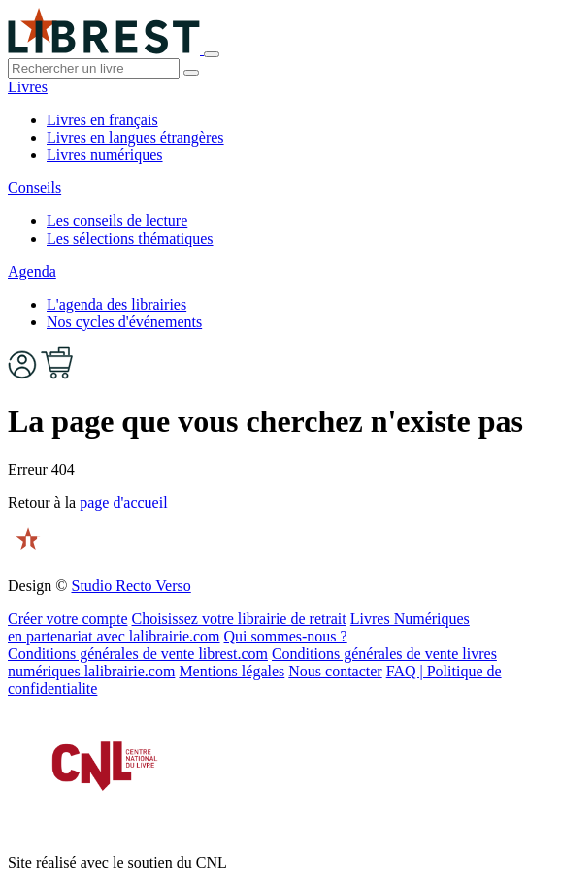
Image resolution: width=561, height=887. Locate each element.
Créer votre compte (68, 618)
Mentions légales (231, 671)
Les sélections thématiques (130, 238)
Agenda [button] (32, 271)
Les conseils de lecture (117, 221)
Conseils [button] (34, 188)
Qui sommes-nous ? (285, 636)
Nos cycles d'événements (124, 321)
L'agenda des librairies (116, 304)
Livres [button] (28, 87)
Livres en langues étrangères (135, 137)
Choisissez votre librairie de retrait (239, 618)
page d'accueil (123, 502)
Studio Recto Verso (130, 585)
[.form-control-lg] (94, 68)
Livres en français (102, 120)
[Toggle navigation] (211, 54)
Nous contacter (334, 671)
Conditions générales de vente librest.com (138, 653)
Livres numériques (105, 155)
